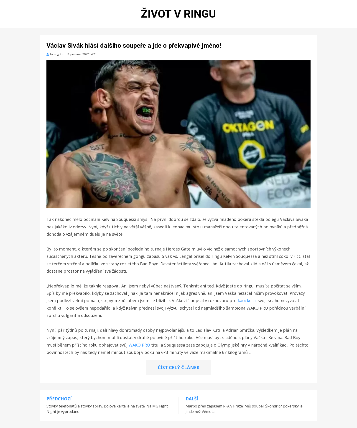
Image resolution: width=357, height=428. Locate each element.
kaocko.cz (247, 300)
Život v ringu (178, 13)
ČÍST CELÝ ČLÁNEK (178, 367)
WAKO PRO (139, 345)
